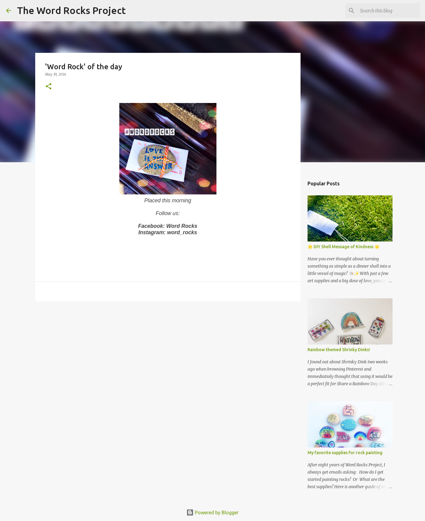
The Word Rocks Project (71, 10)
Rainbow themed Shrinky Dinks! (339, 349)
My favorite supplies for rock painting (345, 452)
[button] (48, 87)
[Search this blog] (388, 10)
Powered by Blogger (212, 512)
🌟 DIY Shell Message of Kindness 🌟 (343, 246)
